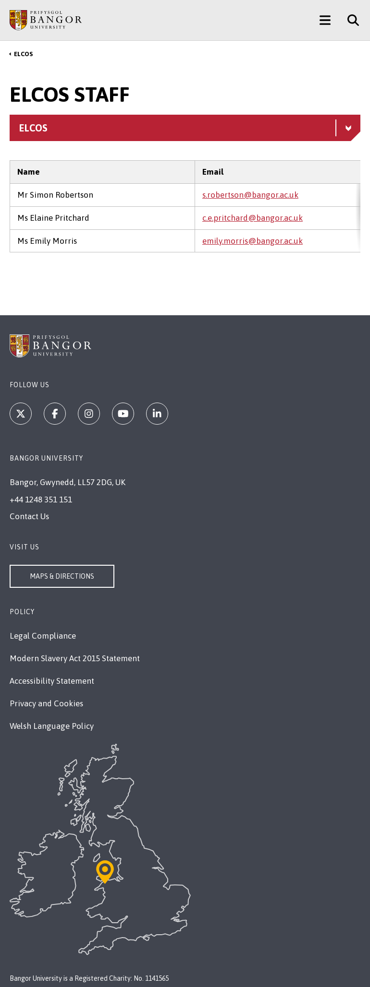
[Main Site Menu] (325, 20)
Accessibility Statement (52, 681)
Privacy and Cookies (46, 703)
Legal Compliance (43, 636)
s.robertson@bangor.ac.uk (250, 195)
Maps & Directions (62, 576)
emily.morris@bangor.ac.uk (252, 241)
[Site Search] (349, 20)
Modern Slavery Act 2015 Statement (75, 658)
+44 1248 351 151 (41, 499)
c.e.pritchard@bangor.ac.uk (252, 218)
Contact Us (29, 516)
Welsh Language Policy (52, 726)
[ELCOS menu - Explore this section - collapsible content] (185, 128)
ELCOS (23, 54)
